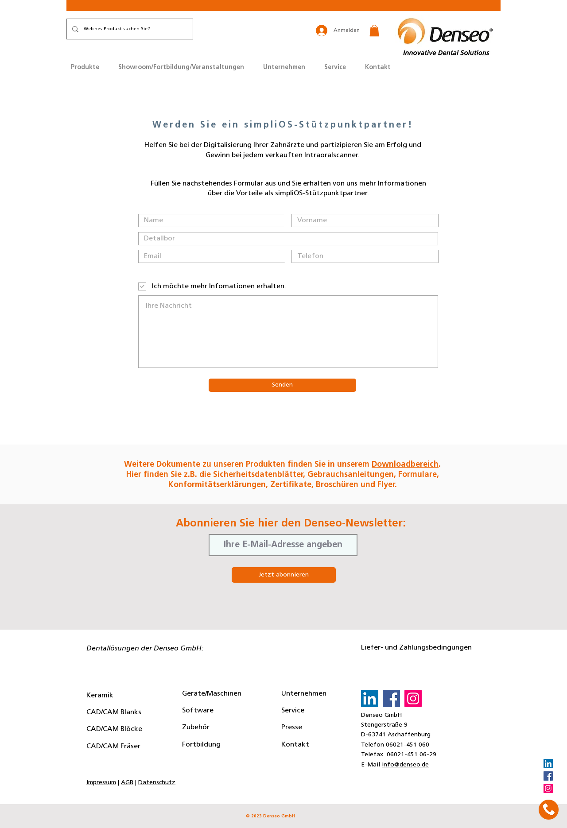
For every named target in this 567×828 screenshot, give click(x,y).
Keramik (99, 695)
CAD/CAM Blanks (113, 712)
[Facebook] (548, 776)
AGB (127, 782)
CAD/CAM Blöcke (114, 729)
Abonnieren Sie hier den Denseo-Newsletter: (291, 523)
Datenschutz (156, 782)
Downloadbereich (405, 464)
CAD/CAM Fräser (113, 746)
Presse (291, 727)
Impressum (101, 782)
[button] (374, 30)
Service (292, 710)
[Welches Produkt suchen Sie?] (129, 29)
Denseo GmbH (381, 715)
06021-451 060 (407, 745)
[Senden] (282, 385)
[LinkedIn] (548, 763)
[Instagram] (548, 788)
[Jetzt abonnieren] (284, 575)
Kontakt (295, 744)
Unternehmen (303, 693)
